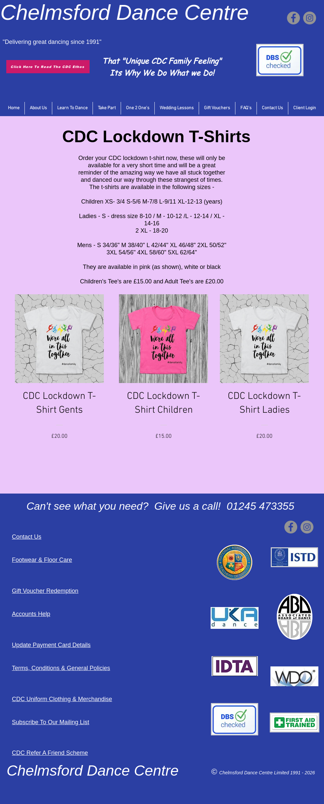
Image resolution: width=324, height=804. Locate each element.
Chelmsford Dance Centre (246, 772)
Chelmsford (55, 12)
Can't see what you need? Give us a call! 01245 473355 (160, 506)
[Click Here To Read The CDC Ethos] (48, 66)
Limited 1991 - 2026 (294, 772)
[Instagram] (309, 18)
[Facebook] (293, 18)
